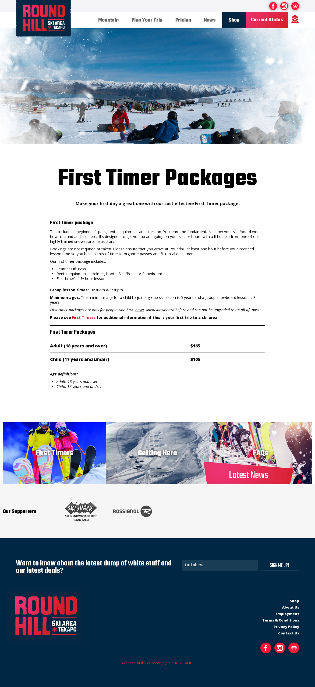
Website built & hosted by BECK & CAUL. (157, 662)
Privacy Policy (286, 626)
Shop (234, 20)
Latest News (248, 475)
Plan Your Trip (147, 20)
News (210, 20)
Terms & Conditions (280, 620)
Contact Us (288, 633)
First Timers (83, 317)
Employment (287, 613)
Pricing (183, 20)
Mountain (108, 20)
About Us (290, 607)
